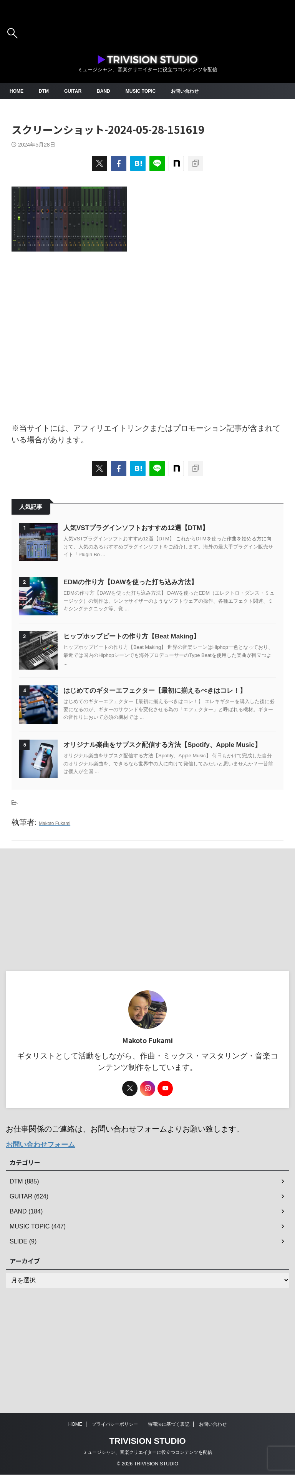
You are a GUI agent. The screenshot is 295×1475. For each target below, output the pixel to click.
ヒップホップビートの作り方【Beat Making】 (155, 674)
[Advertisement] (147, 333)
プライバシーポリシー (115, 1424)
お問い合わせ (201, 91)
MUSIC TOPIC (152, 91)
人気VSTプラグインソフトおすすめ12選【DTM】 (159, 528)
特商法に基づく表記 (168, 1424)
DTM (47, 91)
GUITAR (78, 91)
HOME (18, 91)
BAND (111, 91)
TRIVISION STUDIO (147, 1441)
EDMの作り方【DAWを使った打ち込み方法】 (154, 601)
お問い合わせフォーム (44, 1239)
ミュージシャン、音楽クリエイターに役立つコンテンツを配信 (147, 1452)
